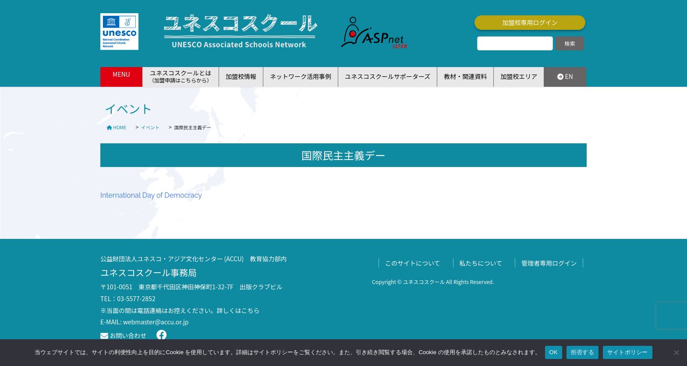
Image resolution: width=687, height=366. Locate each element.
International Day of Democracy (151, 195)
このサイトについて (412, 263)
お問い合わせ (123, 335)
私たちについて (481, 263)
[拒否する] (676, 352)
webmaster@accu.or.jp (156, 321)
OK (553, 352)
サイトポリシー (627, 352)
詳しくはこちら (238, 310)
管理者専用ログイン (549, 263)
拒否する (582, 352)
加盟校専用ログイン (530, 22)
